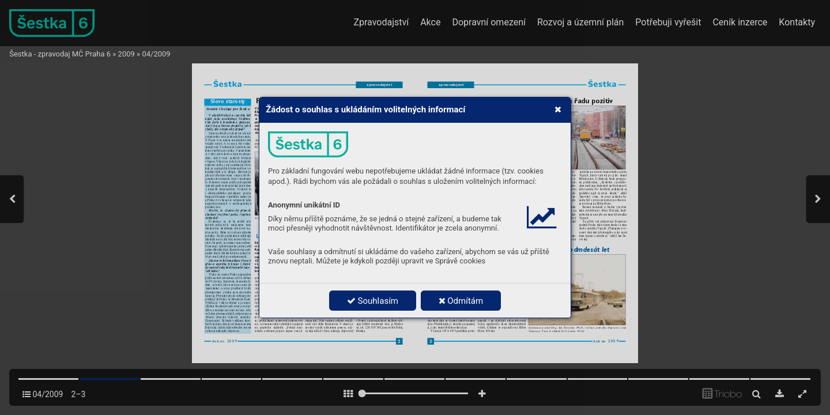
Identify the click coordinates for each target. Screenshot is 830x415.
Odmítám (461, 301)
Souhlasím (372, 301)
